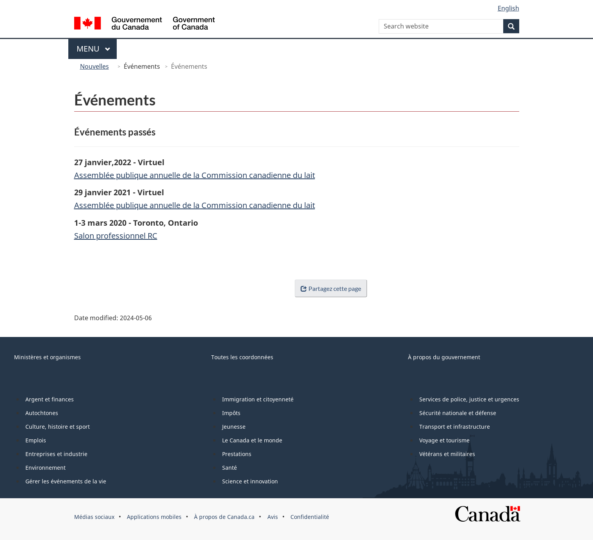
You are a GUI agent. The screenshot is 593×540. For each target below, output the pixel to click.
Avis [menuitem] (272, 516)
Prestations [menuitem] (236, 454)
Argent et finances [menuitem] (49, 399)
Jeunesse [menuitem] (234, 426)
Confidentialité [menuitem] (309, 516)
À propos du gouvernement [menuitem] (444, 357)
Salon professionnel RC (115, 235)
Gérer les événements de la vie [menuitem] (65, 481)
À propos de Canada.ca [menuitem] (224, 516)
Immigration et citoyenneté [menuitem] (258, 399)
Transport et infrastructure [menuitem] (454, 426)
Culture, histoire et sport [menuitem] (57, 426)
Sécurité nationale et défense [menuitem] (457, 413)
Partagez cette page (329, 288)
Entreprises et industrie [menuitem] (56, 454)
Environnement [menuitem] (45, 467)
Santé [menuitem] (229, 467)
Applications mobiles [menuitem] (154, 516)
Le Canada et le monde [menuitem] (252, 440)
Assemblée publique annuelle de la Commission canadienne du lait (194, 175)
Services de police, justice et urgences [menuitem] (469, 399)
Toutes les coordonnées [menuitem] (242, 357)
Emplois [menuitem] (35, 440)
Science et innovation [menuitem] (250, 481)
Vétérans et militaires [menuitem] (447, 454)
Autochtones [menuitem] (41, 413)
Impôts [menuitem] (231, 413)
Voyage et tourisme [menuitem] (444, 440)
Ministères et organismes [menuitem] (47, 357)
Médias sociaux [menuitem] (94, 516)
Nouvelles (94, 66)
